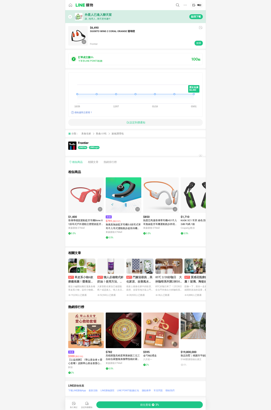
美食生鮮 (86, 133)
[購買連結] (149, 404)
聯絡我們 (169, 390)
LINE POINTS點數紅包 (128, 390)
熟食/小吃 (101, 133)
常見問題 (158, 390)
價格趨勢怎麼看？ (83, 112)
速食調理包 (118, 133)
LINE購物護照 (107, 390)
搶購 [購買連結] (198, 43)
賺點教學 (146, 390)
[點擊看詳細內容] (86, 195)
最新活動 (93, 390)
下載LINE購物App (77, 390)
